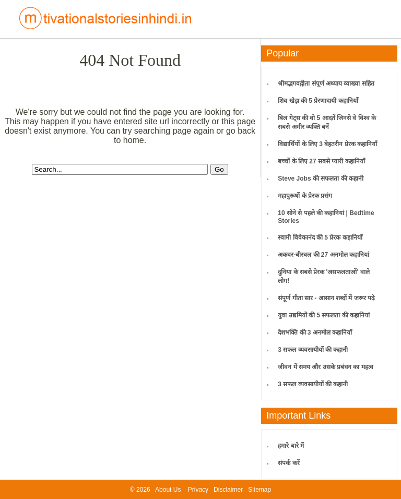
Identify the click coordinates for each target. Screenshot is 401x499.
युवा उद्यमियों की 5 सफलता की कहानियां (324, 315)
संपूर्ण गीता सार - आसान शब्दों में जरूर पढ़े (326, 298)
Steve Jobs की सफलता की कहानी (320, 178)
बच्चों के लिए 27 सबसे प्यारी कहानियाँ (321, 161)
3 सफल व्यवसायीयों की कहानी (313, 349)
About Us (168, 489)
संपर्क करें (288, 463)
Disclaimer (228, 489)
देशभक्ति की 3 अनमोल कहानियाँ (315, 332)
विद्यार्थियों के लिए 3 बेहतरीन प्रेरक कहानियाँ (327, 144)
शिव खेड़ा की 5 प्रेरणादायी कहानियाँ (318, 100)
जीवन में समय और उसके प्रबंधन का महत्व (325, 367)
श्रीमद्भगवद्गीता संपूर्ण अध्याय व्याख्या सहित (326, 83)
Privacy (198, 489)
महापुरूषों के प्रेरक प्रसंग (305, 195)
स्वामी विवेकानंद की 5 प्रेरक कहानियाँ (320, 237)
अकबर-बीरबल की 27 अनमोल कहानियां (323, 254)
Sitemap (259, 489)
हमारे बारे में (291, 445)
